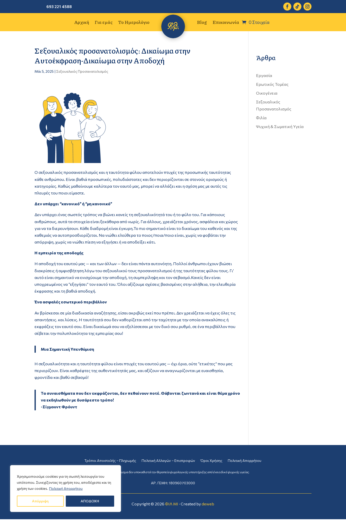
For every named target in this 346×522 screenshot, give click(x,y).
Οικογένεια (266, 93)
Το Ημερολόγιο (133, 22)
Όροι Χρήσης (211, 461)
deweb (208, 503)
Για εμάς (104, 22)
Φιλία (261, 117)
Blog (202, 22)
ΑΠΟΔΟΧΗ (90, 501)
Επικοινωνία (225, 22)
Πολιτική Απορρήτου (66, 488)
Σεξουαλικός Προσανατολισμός (82, 71)
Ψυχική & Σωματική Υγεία (280, 126)
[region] (65, 488)
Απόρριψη (40, 501)
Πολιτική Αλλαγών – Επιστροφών (168, 461)
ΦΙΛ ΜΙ (171, 503)
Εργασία (264, 75)
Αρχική (81, 22)
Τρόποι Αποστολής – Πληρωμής (110, 461)
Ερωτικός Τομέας (272, 84)
